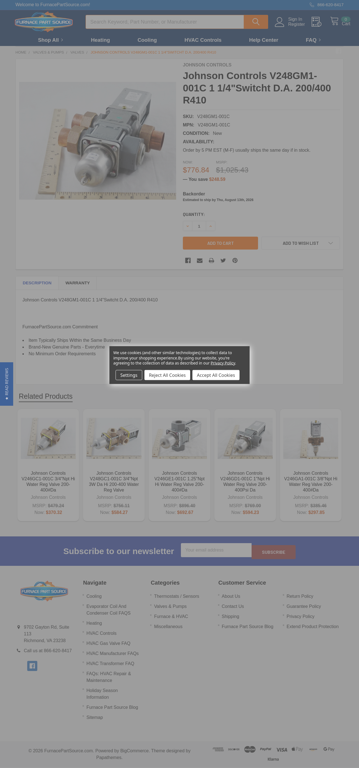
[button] (6, 384)
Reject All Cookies (167, 375)
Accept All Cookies (216, 375)
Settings (128, 375)
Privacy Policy (223, 362)
